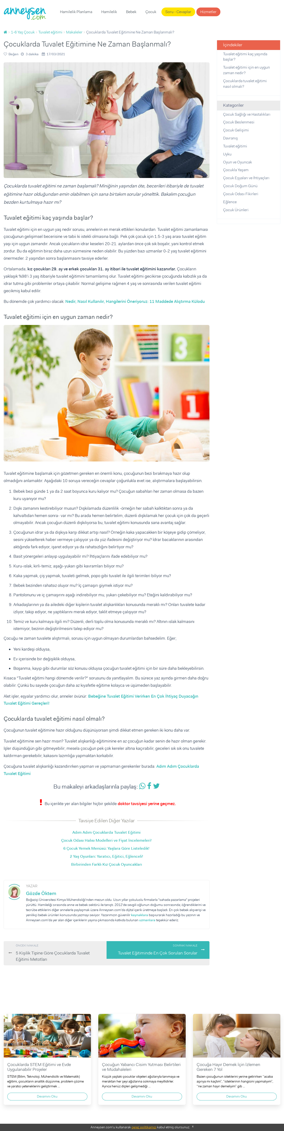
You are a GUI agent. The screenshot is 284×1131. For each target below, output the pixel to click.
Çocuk (150, 11)
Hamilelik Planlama (76, 11)
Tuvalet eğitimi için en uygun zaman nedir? (246, 70)
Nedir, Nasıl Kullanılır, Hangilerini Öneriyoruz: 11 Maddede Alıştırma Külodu (135, 301)
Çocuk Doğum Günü (240, 185)
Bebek (131, 11)
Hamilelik (109, 11)
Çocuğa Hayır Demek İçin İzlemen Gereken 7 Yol (228, 1067)
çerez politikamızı (144, 1127)
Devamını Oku (47, 1096)
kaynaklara (139, 915)
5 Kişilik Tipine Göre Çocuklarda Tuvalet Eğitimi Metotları (59, 953)
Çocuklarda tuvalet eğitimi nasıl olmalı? (245, 83)
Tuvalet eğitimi (235, 146)
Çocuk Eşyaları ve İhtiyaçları (246, 177)
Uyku (227, 154)
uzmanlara (147, 920)
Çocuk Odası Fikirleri (240, 193)
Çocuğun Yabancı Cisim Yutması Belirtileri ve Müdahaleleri (141, 1067)
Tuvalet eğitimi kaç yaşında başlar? (245, 56)
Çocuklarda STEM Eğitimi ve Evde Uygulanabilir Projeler (39, 1067)
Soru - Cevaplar (178, 11)
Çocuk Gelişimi (236, 130)
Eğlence (230, 201)
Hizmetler (208, 11)
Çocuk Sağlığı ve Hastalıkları (246, 114)
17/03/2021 (56, 54)
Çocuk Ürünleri (236, 209)
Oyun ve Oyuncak (237, 162)
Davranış (230, 138)
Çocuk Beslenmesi (238, 122)
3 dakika (32, 54)
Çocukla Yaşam (236, 169)
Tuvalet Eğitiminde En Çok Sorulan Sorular (153, 950)
